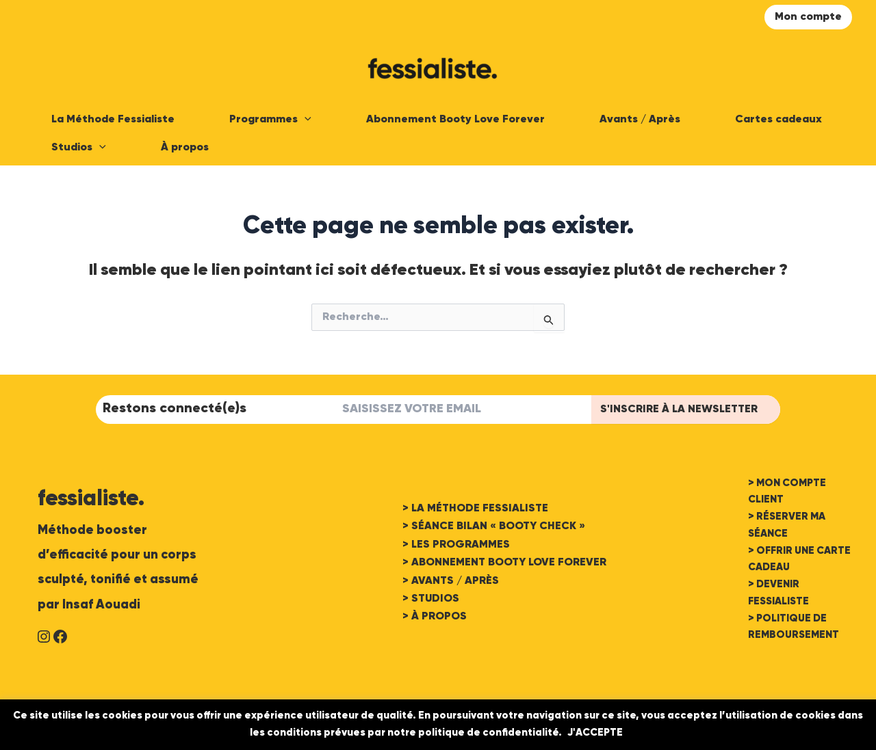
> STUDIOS (430, 598)
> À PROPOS (434, 616)
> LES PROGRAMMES (456, 544)
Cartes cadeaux (778, 119)
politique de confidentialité (488, 732)
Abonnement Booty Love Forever (455, 119)
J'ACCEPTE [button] (595, 732)
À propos (185, 147)
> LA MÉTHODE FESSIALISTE (475, 508)
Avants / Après (640, 119)
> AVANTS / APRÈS (450, 581)
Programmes (270, 120)
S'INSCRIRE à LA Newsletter (679, 409)
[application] (304, 120)
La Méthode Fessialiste (113, 119)
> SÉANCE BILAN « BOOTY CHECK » (493, 526)
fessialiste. (91, 499)
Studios (78, 148)
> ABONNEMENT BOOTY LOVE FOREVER (504, 562)
